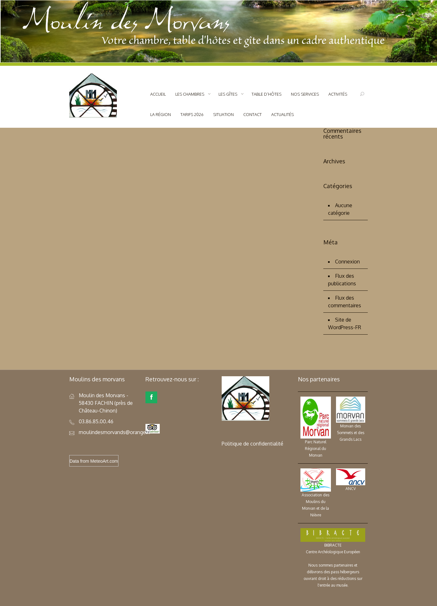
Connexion (347, 261)
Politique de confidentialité (252, 443)
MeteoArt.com (104, 461)
